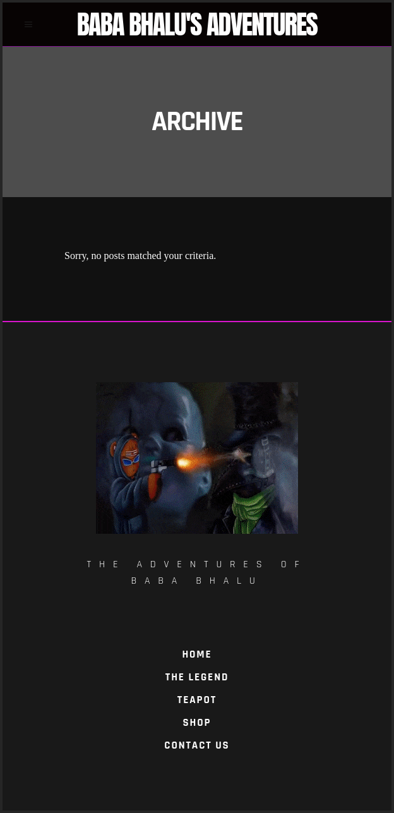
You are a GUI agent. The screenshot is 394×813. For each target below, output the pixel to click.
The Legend (197, 677)
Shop (197, 722)
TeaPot (197, 700)
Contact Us (196, 745)
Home (197, 654)
